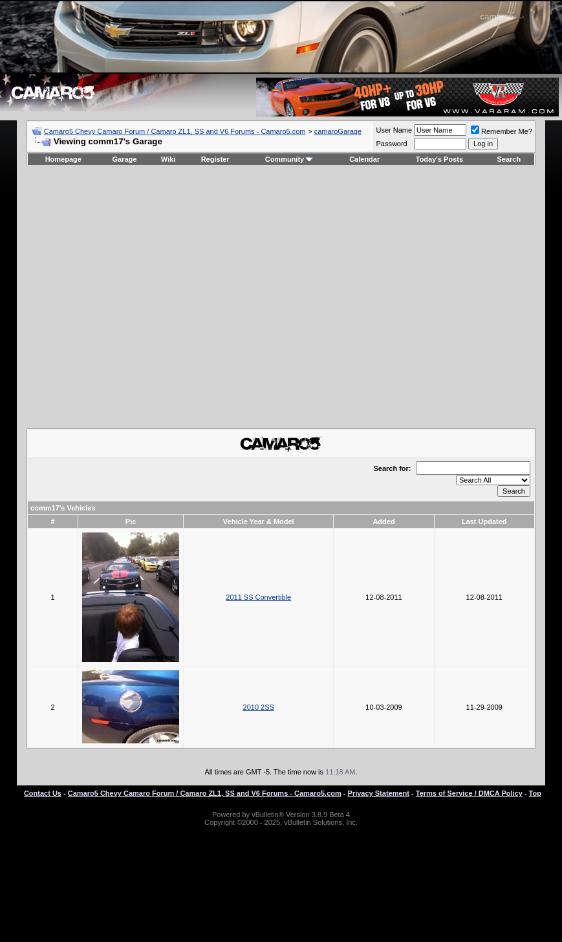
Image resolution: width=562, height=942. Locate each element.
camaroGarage (338, 131)
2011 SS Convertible (258, 597)
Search (509, 159)
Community (289, 159)
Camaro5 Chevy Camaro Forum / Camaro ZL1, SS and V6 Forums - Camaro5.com (175, 131)
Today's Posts (439, 159)
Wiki (168, 159)
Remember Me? (501, 131)
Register (215, 159)
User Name (394, 130)
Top (535, 793)
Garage (125, 159)
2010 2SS (258, 707)
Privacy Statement (378, 793)
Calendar (364, 159)
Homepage (63, 159)
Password (391, 144)
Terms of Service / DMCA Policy (469, 793)
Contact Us (42, 793)
